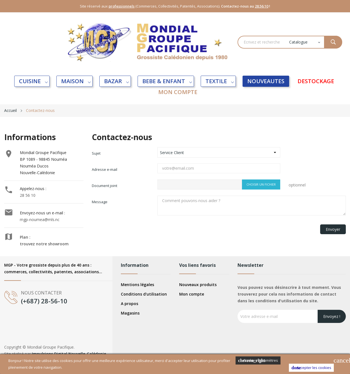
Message (99, 201)
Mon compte (191, 294)
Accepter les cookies (311, 367)
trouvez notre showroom (44, 243)
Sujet (96, 153)
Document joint (104, 185)
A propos (129, 303)
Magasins (130, 313)
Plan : (25, 237)
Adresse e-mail (104, 169)
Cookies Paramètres (258, 360)
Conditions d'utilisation (144, 294)
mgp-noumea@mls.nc (39, 219)
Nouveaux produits (198, 284)
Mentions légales (137, 284)
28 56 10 (27, 195)
